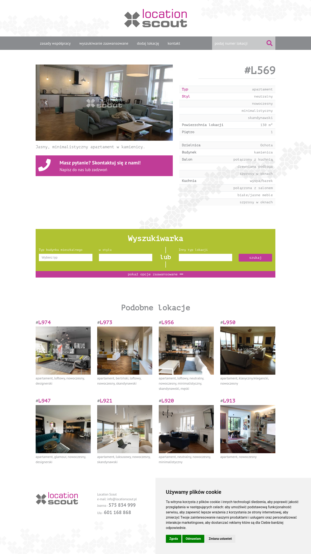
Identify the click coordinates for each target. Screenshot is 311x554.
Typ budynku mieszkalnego (61, 249)
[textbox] (65, 257)
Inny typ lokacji (193, 249)
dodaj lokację (148, 43)
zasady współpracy (55, 43)
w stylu (105, 249)
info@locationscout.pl (122, 499)
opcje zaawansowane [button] (155, 274)
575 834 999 (122, 505)
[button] (46, 103)
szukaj (255, 258)
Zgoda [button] (173, 538)
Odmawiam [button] (193, 538)
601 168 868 (117, 512)
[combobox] (65, 257)
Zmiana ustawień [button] (220, 538)
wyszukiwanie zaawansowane (103, 43)
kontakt (174, 43)
